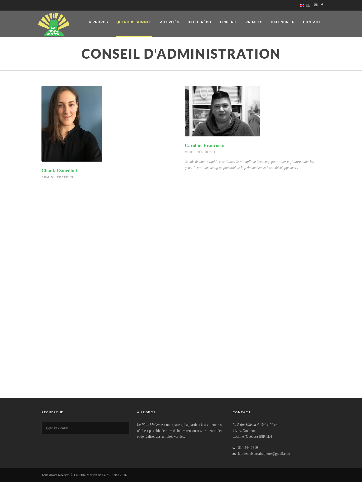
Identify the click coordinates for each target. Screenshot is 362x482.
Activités (169, 22)
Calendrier (283, 22)
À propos (98, 22)
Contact (312, 22)
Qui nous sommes (134, 22)
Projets (253, 22)
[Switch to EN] (305, 5)
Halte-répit (200, 22)
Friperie (228, 22)
